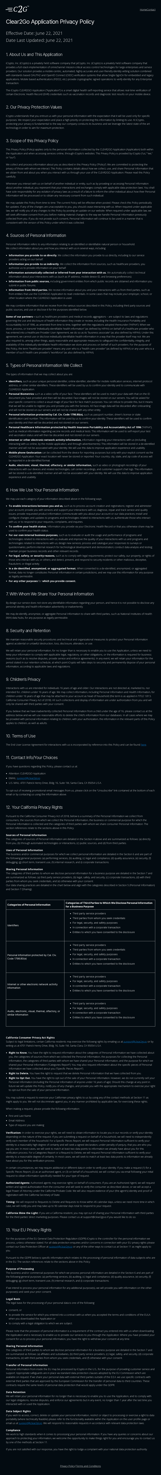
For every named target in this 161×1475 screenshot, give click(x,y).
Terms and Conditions (88, 1466)
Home (143, 9)
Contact (151, 9)
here (143, 744)
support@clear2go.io (28, 778)
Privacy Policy (67, 1466)
